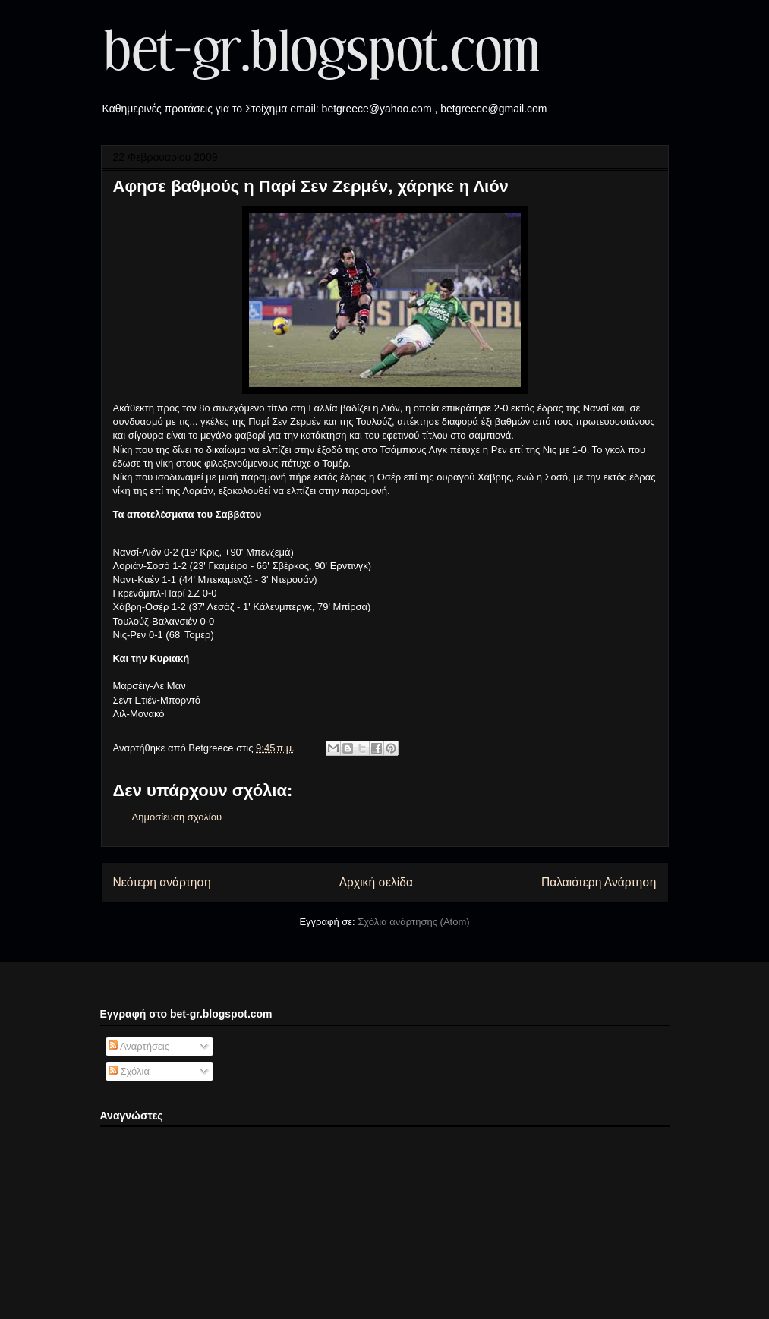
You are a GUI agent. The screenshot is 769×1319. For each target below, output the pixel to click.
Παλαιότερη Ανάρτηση (599, 882)
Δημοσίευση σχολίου (177, 817)
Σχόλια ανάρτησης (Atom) (413, 921)
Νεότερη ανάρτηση (162, 882)
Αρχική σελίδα (376, 882)
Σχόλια (129, 1071)
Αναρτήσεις (139, 1046)
